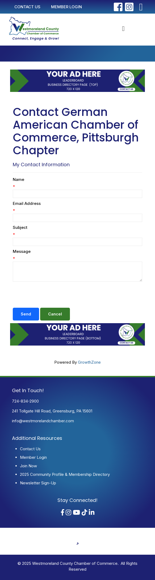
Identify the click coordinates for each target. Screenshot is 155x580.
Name (18, 179)
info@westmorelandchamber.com (43, 420)
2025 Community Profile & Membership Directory (65, 474)
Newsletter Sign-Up (38, 482)
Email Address (27, 203)
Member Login (33, 457)
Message (22, 251)
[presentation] (53, 294)
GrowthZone (89, 362)
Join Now (28, 465)
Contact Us (30, 448)
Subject (20, 227)
